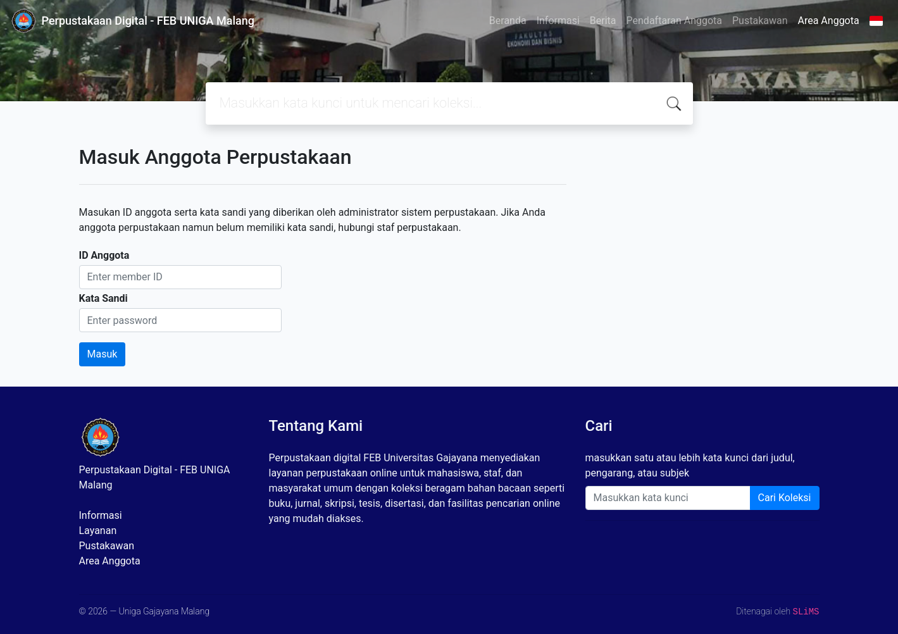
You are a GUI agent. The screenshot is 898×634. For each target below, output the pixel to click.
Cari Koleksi (784, 498)
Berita (603, 21)
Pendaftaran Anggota (674, 21)
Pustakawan (759, 21)
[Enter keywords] (668, 498)
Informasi (558, 21)
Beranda (508, 21)
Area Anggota (828, 21)
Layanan (98, 531)
